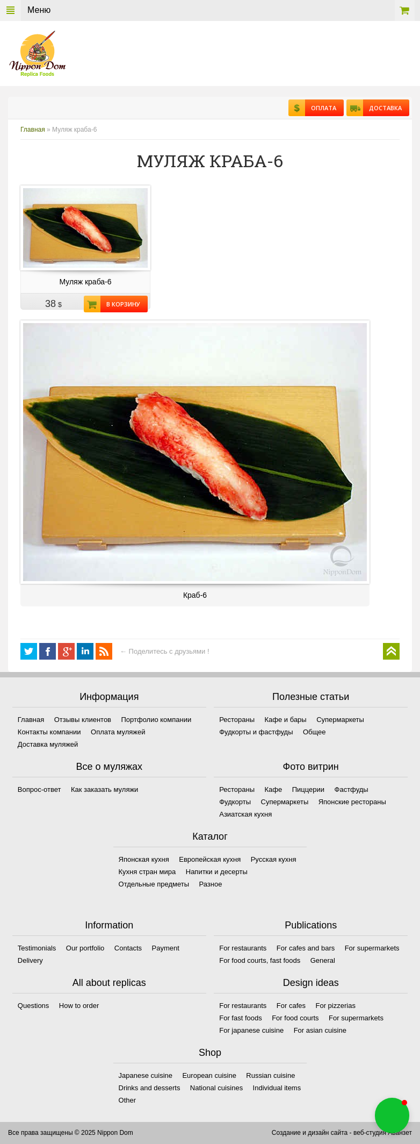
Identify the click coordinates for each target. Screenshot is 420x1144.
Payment (165, 948)
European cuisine (209, 1075)
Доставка (382, 107)
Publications (311, 925)
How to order (79, 1006)
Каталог (209, 836)
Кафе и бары (286, 720)
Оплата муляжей (118, 732)
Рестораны (237, 720)
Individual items (277, 1088)
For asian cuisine (320, 1030)
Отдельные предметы (154, 884)
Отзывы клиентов (82, 720)
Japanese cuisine (145, 1075)
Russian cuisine (270, 1075)
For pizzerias (335, 1006)
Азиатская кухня (245, 814)
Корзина (405, 10)
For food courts (295, 1018)
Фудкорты (235, 802)
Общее (314, 732)
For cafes (291, 1006)
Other (127, 1100)
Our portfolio (85, 948)
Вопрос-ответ (39, 789)
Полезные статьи (310, 696)
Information (109, 925)
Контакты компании (49, 732)
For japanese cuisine (251, 1030)
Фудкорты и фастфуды (256, 732)
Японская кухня (144, 859)
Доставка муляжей (48, 744)
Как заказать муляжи (104, 789)
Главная (32, 129)
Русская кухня (273, 859)
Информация (109, 696)
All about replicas (109, 982)
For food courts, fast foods (259, 960)
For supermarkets (372, 948)
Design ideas (311, 982)
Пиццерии (308, 789)
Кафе (274, 789)
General (322, 960)
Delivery (30, 960)
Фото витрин (311, 766)
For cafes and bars (306, 948)
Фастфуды (351, 789)
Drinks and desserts (149, 1088)
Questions (33, 1006)
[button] (392, 1115)
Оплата (320, 107)
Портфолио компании (156, 720)
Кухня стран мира (147, 872)
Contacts (128, 948)
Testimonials (37, 948)
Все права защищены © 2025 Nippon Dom (70, 1132)
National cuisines (216, 1088)
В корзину (120, 304)
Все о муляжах (109, 766)
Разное (210, 884)
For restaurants (242, 948)
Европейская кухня (210, 859)
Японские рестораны (352, 802)
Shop (210, 1052)
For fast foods (240, 1018)
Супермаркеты (340, 720)
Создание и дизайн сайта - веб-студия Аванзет (342, 1132)
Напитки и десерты (217, 872)
